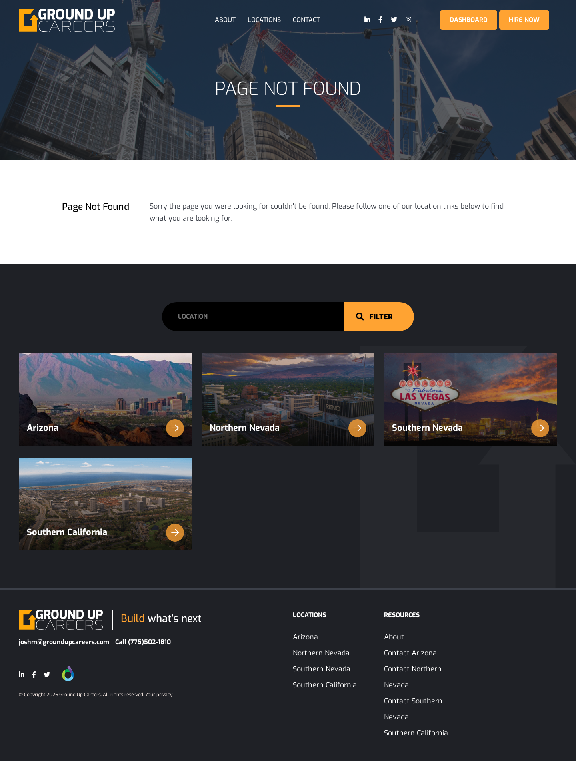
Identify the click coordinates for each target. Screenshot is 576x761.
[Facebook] (380, 20)
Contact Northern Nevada (413, 677)
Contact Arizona (410, 653)
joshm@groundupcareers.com (64, 642)
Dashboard (469, 20)
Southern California (105, 533)
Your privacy (158, 694)
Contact (306, 20)
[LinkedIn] (367, 20)
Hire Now (524, 20)
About (225, 20)
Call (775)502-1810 (143, 642)
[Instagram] (409, 20)
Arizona (105, 428)
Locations (264, 20)
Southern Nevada (470, 428)
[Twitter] (394, 20)
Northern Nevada (288, 428)
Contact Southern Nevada (413, 709)
